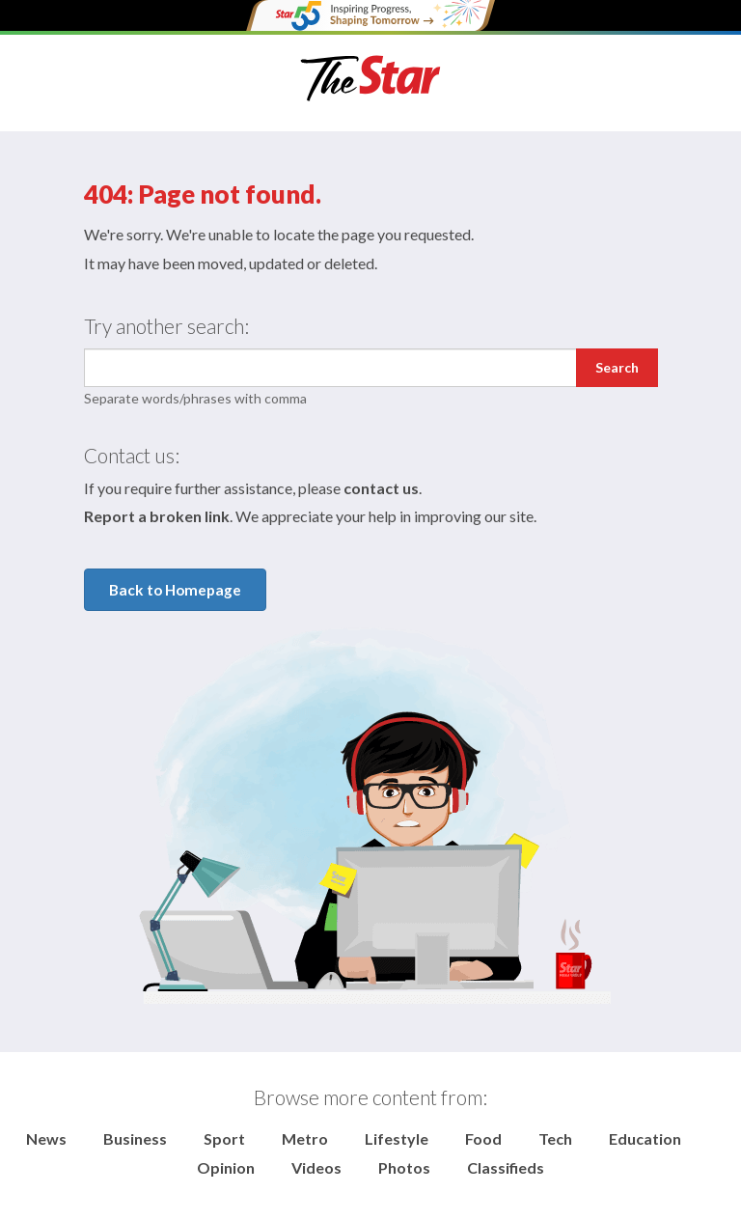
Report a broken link (157, 516)
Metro (305, 1138)
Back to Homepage (175, 589)
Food (483, 1138)
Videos (316, 1167)
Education (645, 1138)
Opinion (226, 1167)
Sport (224, 1138)
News (46, 1138)
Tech (555, 1138)
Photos (404, 1167)
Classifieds (505, 1167)
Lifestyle (396, 1138)
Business (135, 1138)
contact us (381, 488)
